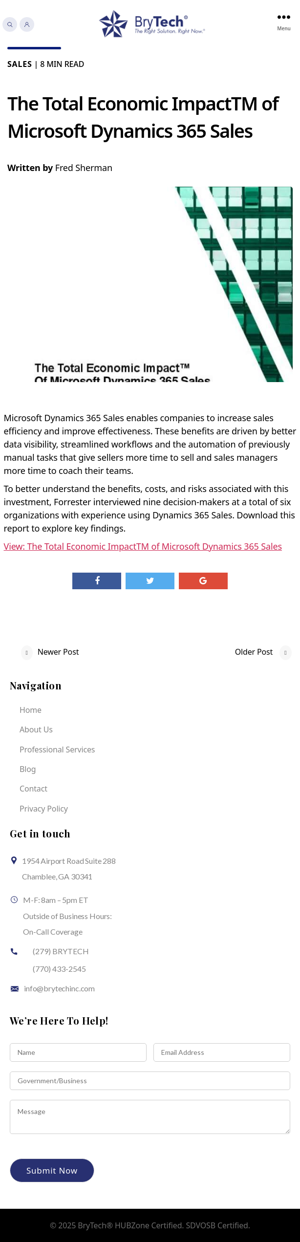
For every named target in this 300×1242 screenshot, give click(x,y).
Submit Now (52, 1170)
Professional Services (57, 749)
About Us (36, 729)
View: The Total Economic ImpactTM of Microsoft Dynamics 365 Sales (143, 546)
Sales (19, 64)
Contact (33, 788)
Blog (28, 769)
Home (31, 710)
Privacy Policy (44, 808)
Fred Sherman (83, 167)
